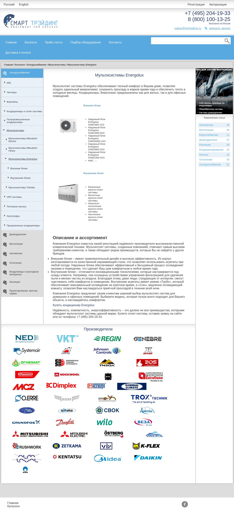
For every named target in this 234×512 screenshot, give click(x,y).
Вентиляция (13, 244)
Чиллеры (12, 92)
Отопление (12, 263)
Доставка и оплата (18, 52)
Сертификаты (99, 506)
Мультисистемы (15, 130)
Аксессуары (13, 216)
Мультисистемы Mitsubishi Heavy (22, 149)
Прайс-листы (54, 42)
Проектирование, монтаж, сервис (20, 292)
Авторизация (218, 4)
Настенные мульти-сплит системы (95, 217)
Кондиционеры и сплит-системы (24, 111)
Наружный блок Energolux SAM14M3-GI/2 (96, 130)
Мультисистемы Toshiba (21, 187)
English (24, 4)
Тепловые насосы (16, 206)
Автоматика (12, 254)
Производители (126, 502)
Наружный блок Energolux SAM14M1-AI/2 (96, 122)
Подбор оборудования (86, 42)
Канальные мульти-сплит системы (95, 190)
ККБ (9, 82)
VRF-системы (14, 197)
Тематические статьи (130, 506)
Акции (94, 502)
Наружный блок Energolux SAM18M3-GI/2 (96, 147)
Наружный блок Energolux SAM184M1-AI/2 (96, 138)
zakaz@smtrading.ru (187, 28)
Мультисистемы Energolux (22, 159)
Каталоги (31, 42)
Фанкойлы (12, 101)
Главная (11, 42)
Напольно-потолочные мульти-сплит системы (95, 207)
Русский (9, 4)
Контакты (115, 42)
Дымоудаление (14, 235)
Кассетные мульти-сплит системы (95, 198)
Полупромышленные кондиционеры (18, 121)
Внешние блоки (18, 168)
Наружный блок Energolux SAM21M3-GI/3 (96, 155)
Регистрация (196, 4)
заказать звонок (219, 28)
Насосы (214, 154)
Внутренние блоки (20, 178)
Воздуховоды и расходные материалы (21, 273)
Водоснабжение (214, 134)
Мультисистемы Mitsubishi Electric (22, 140)
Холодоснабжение (16, 73)
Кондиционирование (214, 149)
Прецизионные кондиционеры (23, 225)
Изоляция (11, 283)
